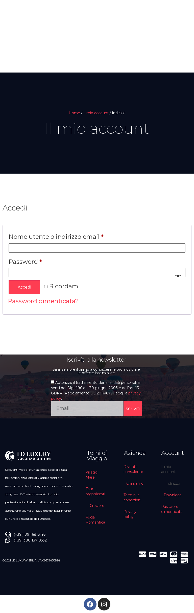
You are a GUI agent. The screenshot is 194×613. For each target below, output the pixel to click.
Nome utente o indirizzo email (70, 235)
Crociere (97, 505)
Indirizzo (172, 483)
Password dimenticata (171, 509)
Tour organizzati (95, 491)
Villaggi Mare (92, 475)
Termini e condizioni (132, 497)
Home (74, 113)
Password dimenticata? (43, 301)
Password (39, 260)
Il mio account (96, 113)
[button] (13, 50)
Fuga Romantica (95, 520)
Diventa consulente (133, 469)
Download (173, 495)
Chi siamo (134, 483)
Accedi (24, 287)
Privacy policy (130, 514)
